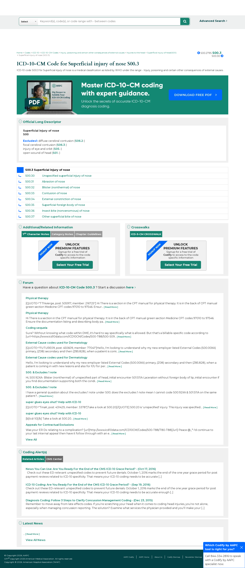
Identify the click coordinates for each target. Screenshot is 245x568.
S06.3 (61, 144)
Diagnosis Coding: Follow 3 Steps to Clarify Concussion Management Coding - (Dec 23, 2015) (89, 500)
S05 (56, 148)
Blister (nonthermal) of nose (61, 187)
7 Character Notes (36, 234)
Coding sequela (36, 327)
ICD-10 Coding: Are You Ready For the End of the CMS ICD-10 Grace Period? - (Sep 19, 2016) (88, 484)
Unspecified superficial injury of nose (66, 175)
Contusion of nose (54, 193)
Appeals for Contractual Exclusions (50, 424)
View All (31, 439)
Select (24, 21)
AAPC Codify (129, 557)
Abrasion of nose (53, 181)
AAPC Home (144, 557)
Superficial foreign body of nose (63, 205)
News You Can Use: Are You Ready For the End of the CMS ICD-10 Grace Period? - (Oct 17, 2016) (91, 469)
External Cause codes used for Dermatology (56, 342)
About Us (158, 557)
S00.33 (29, 193)
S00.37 (29, 216)
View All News (35, 540)
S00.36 (29, 210)
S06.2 (79, 140)
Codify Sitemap (173, 557)
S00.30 (30, 175)
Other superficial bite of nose (61, 216)
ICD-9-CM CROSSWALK (146, 234)
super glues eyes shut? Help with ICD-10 (53, 402)
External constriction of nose (61, 199)
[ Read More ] (111, 307)
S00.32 (29, 187)
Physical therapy (37, 298)
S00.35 (29, 205)
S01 (55, 152)
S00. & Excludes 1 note (41, 372)
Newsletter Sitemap (193, 557)
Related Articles (33, 459)
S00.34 (30, 199)
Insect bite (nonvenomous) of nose (65, 210)
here (130, 287)
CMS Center (54, 459)
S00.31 (29, 181)
